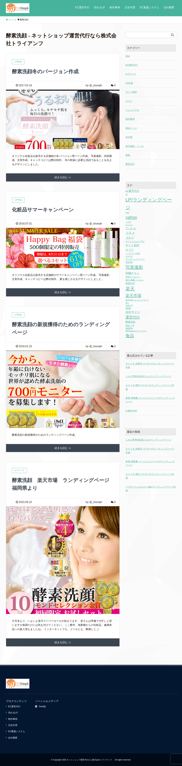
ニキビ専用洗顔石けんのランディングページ (148, 376)
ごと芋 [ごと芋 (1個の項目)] (128, 222)
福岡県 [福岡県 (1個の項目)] (128, 308)
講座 (128, 155)
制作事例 (115, 7)
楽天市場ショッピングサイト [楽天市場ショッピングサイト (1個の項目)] (137, 300)
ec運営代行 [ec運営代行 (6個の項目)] (133, 191)
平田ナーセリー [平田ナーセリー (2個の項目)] (133, 277)
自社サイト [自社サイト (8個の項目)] (133, 312)
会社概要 (169, 7)
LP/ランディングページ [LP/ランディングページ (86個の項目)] (149, 203)
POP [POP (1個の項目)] (127, 213)
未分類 (129, 137)
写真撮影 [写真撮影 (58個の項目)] (134, 267)
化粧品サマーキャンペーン (44, 209)
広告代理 (130, 7)
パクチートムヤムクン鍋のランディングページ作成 (151, 489)
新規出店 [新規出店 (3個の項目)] (130, 283)
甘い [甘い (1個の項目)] (127, 303)
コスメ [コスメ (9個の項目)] (130, 233)
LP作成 (129, 83)
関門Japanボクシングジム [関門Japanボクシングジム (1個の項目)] (136, 331)
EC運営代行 (82, 7)
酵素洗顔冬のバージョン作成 (46, 71)
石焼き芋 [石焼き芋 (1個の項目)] (129, 305)
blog (128, 56)
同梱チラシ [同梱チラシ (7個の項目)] (132, 273)
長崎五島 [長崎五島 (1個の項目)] (129, 328)
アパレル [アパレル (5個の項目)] (131, 228)
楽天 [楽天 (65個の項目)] (130, 288)
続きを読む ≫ (63, 177)
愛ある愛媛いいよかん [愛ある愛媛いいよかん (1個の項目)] (134, 280)
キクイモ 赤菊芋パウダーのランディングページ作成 (150, 450)
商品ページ (131, 128)
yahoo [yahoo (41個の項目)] (131, 217)
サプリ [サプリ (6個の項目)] (130, 249)
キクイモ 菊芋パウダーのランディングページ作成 (150, 476)
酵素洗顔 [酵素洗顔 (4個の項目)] (130, 321)
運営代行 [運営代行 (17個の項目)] (133, 317)
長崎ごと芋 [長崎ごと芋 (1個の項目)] (130, 325)
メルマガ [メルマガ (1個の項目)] (129, 256)
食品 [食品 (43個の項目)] (130, 335)
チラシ (129, 101)
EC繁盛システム (149, 7)
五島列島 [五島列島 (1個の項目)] (129, 262)
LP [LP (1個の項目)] (127, 194)
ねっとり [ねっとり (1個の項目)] (129, 225)
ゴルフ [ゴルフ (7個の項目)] (130, 237)
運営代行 (130, 164)
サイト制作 (131, 92)
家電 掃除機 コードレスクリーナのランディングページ (150, 463)
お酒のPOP (131, 410)
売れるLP (99, 7)
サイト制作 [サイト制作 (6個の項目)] (132, 245)
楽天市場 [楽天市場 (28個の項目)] (133, 295)
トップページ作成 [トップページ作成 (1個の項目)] (133, 253)
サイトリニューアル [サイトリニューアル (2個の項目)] (135, 241)
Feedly (40, 706)
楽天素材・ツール (135, 146)
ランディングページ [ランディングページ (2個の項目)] (135, 259)
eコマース (131, 74)
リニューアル (132, 110)
